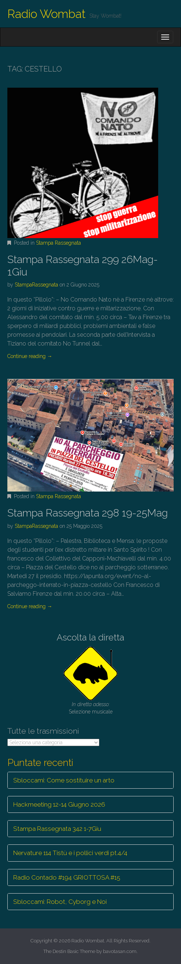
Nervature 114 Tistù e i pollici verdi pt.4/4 (70, 853)
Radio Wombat (46, 14)
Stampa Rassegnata (58, 243)
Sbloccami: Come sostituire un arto (63, 780)
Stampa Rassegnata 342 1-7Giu (57, 828)
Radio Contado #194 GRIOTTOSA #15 (66, 877)
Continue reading (29, 356)
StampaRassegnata (36, 285)
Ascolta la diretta (90, 637)
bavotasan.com (119, 951)
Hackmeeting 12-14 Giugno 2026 (59, 804)
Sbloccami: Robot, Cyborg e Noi (60, 901)
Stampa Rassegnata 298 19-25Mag (87, 513)
